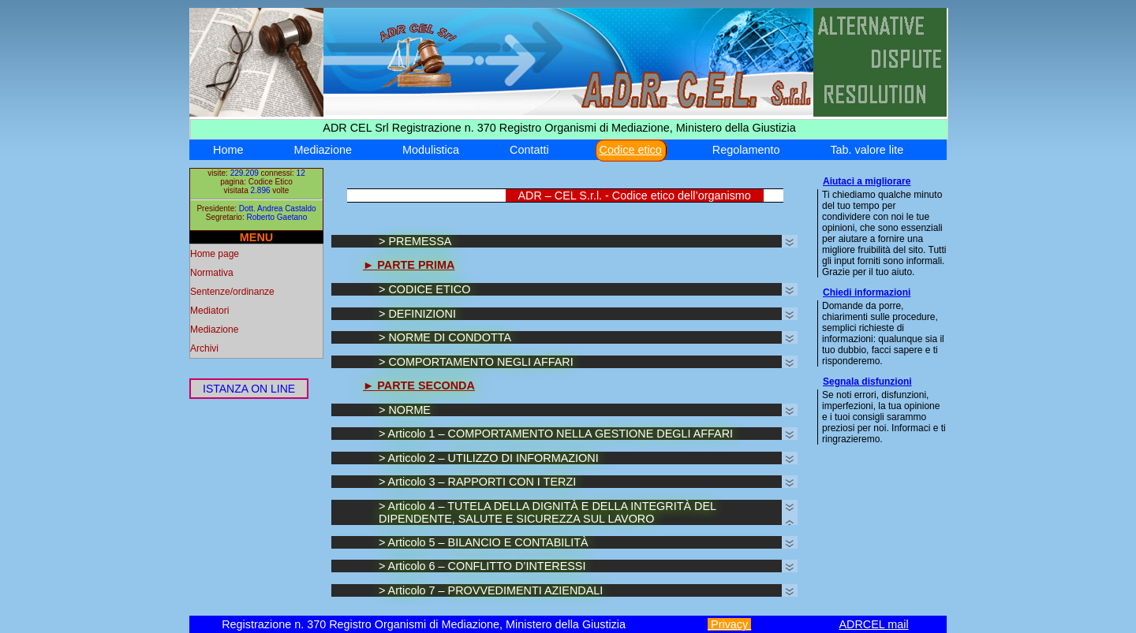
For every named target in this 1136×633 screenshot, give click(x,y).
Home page (214, 253)
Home (228, 149)
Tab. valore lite (866, 149)
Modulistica (430, 149)
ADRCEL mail (873, 624)
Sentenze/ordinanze (232, 291)
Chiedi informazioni (866, 292)
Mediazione (322, 149)
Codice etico (631, 149)
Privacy (729, 624)
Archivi (204, 348)
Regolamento (746, 149)
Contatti (529, 149)
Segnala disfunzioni (867, 381)
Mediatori (209, 310)
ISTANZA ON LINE (249, 388)
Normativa (212, 272)
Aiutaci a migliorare (866, 181)
